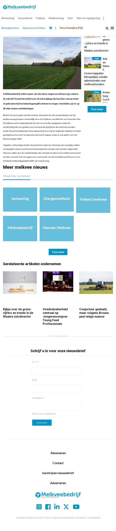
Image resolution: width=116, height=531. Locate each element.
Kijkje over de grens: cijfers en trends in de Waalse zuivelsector (18, 312)
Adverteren (58, 483)
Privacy (47, 517)
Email (34, 380)
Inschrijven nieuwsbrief (58, 473)
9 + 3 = (35, 362)
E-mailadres (37, 398)
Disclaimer (81, 517)
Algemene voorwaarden (63, 517)
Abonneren (58, 453)
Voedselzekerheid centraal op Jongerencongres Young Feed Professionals (55, 316)
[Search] (107, 28)
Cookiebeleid (94, 517)
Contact (58, 463)
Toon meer (97, 109)
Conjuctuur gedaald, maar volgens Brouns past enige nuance (94, 312)
